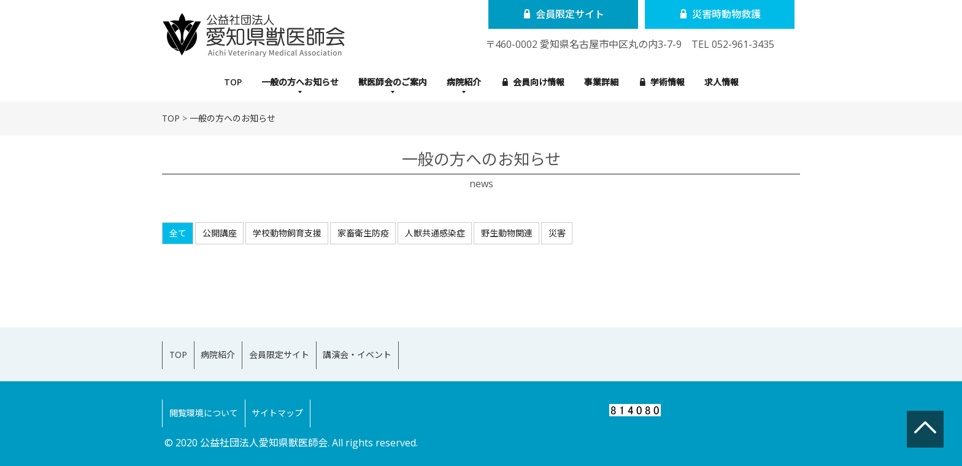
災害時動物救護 (703, 14)
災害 (557, 233)
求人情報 (721, 82)
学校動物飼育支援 (287, 233)
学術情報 (662, 82)
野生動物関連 (507, 233)
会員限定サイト (558, 14)
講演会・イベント (397, 349)
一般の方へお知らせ (300, 82)
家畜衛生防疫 (363, 233)
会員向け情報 (533, 82)
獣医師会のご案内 (392, 82)
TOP (233, 82)
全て (178, 233)
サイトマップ (294, 396)
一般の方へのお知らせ (232, 118)
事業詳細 (601, 82)
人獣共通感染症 (435, 233)
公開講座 (219, 233)
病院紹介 (464, 82)
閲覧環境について (209, 396)
